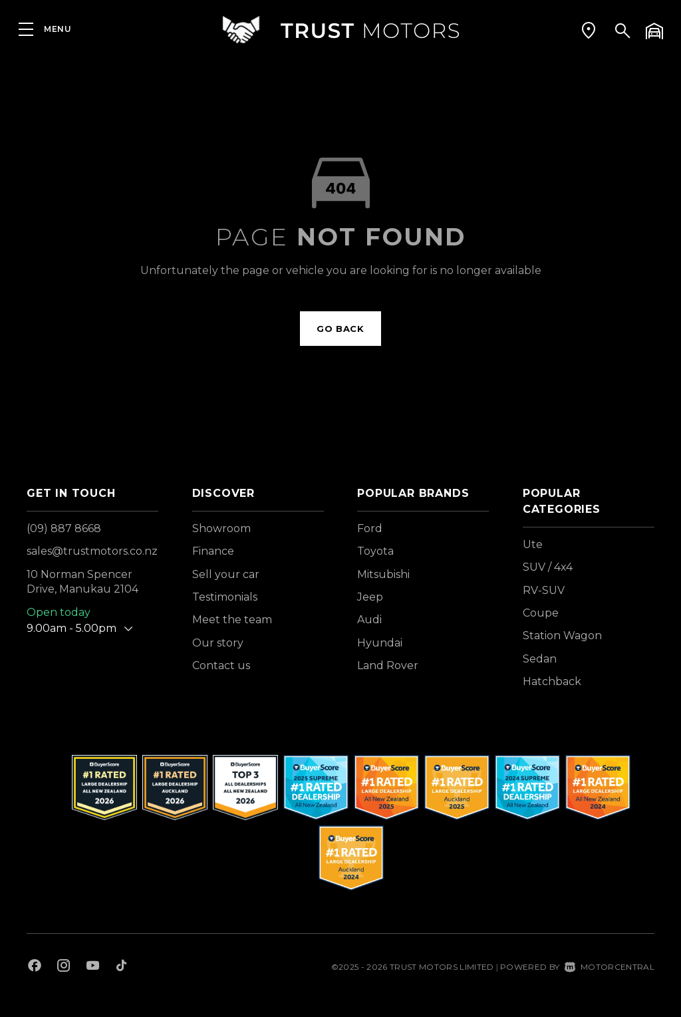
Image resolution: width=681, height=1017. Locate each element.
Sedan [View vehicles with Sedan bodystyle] (540, 659)
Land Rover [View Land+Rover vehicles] (387, 665)
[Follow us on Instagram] (64, 967)
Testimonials (224, 597)
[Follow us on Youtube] (92, 967)
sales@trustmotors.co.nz (92, 551)
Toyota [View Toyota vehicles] (375, 551)
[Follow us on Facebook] (35, 967)
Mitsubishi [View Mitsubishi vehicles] (383, 574)
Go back (340, 328)
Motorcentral (609, 967)
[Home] (340, 29)
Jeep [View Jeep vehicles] (370, 597)
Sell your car (225, 574)
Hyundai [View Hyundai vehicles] (379, 643)
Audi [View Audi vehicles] (369, 619)
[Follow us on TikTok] (121, 967)
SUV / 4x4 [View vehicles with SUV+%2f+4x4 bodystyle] (548, 567)
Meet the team (232, 619)
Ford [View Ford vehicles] (369, 528)
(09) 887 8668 (64, 528)
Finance (213, 551)
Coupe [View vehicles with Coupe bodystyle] (541, 613)
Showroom (221, 528)
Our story (217, 643)
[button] (589, 30)
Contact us (221, 665)
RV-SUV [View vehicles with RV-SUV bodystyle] (544, 590)
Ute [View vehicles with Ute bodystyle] (533, 544)
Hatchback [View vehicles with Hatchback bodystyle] (552, 681)
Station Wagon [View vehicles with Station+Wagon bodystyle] (562, 635)
